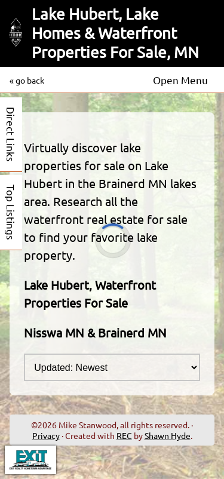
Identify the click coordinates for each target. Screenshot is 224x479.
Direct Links (11, 134)
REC (124, 435)
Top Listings (11, 212)
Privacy (46, 435)
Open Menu (180, 79)
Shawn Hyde (168, 435)
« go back (27, 80)
